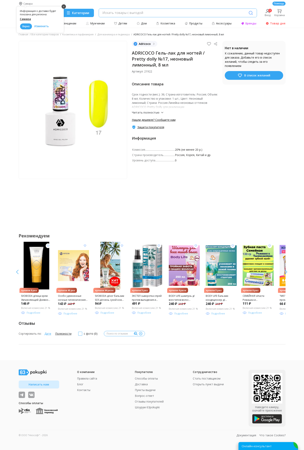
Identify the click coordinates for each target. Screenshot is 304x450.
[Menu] (78, 13)
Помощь (279, 3)
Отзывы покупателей (149, 401)
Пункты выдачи (145, 390)
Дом (142, 23)
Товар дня (275, 23)
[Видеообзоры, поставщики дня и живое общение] (22, 395)
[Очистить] (140, 333)
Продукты (193, 23)
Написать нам (39, 384)
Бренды (248, 23)
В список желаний (253, 75)
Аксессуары (222, 23)
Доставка (141, 384)
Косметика (165, 23)
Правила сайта (87, 378)
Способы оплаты (146, 378)
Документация (246, 435)
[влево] (286, 272)
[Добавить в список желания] (48, 245)
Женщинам (66, 23)
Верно (26, 26)
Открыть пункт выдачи (208, 384)
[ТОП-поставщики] (31, 395)
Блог (80, 384)
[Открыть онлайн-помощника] (268, 446)
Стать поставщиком (206, 378)
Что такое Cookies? (272, 435)
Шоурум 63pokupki (147, 407)
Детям (120, 23)
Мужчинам (95, 23)
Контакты (83, 390)
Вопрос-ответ (144, 396)
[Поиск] (250, 13)
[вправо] (17, 272)
